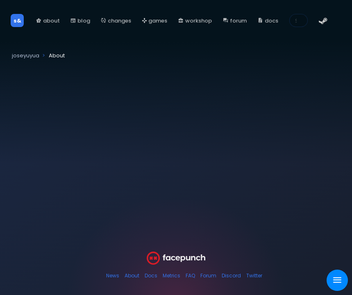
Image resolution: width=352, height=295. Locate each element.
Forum (208, 275)
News (112, 275)
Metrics (171, 275)
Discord (231, 275)
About (132, 275)
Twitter (254, 275)
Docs (151, 275)
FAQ (190, 275)
